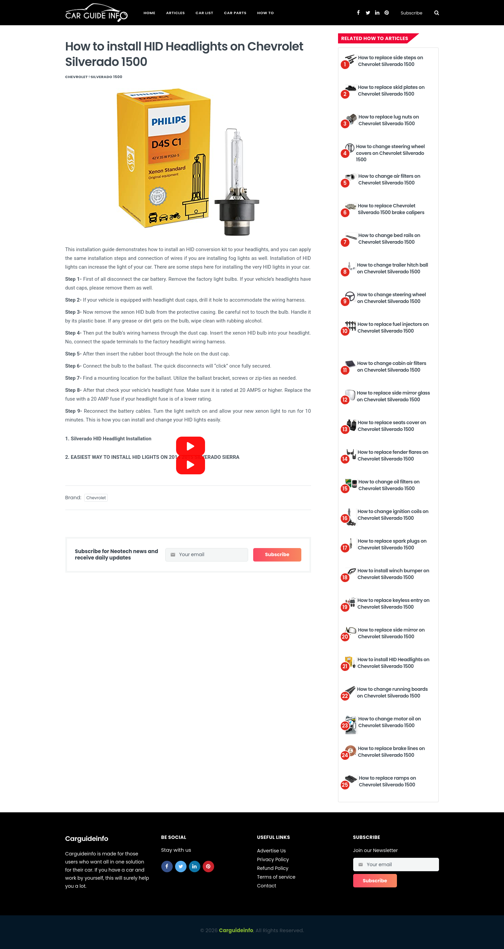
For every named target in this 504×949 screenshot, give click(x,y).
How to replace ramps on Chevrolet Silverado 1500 (387, 781)
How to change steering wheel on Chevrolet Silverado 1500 (391, 298)
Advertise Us (271, 850)
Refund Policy (273, 868)
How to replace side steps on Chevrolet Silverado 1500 (390, 61)
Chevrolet (76, 76)
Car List (204, 12)
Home (150, 12)
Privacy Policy (273, 859)
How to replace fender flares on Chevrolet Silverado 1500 (393, 455)
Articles (175, 12)
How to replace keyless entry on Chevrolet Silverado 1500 (394, 603)
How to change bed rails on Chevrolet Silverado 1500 (390, 238)
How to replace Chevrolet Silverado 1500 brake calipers (391, 209)
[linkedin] (194, 866)
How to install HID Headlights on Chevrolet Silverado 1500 (394, 663)
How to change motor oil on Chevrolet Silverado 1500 (389, 722)
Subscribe (411, 13)
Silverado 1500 (106, 76)
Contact (266, 885)
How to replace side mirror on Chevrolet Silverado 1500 (391, 633)
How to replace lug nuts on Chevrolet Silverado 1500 (389, 120)
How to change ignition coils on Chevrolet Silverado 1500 (393, 514)
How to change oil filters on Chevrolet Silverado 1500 (389, 485)
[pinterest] (208, 866)
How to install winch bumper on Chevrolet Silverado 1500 (393, 574)
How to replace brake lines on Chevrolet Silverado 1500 (391, 751)
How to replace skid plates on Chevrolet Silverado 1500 (391, 90)
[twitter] (181, 866)
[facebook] (167, 866)
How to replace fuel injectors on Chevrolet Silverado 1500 (393, 327)
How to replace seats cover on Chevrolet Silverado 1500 (392, 426)
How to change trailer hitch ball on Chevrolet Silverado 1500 (392, 268)
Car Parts (235, 12)
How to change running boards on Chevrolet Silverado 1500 (392, 692)
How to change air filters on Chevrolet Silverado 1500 (390, 179)
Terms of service (276, 877)
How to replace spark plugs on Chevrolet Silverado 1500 (392, 544)
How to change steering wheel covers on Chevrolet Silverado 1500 (390, 153)
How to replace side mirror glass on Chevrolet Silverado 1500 (393, 396)
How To (265, 12)
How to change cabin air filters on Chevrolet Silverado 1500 (391, 366)
